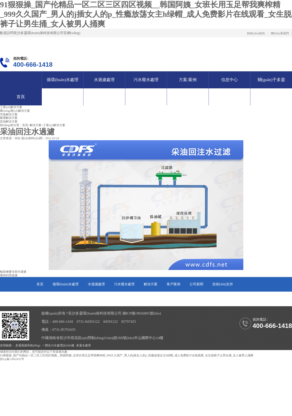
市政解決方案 (9, 114)
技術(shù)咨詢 (256, 33)
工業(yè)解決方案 (11, 107)
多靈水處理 (83, 345)
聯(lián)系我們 (280, 33)
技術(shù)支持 (222, 284)
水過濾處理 (104, 79)
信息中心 (229, 79)
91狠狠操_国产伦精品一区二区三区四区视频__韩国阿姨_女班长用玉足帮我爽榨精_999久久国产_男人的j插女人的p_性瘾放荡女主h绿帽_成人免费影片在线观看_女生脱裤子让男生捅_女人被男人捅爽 (146, 14)
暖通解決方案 (9, 118)
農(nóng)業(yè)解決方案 (15, 110)
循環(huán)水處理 (62, 79)
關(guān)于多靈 (47, 299)
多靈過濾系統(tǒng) (27, 345)
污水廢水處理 (146, 79)
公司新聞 (196, 284)
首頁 (21, 96)
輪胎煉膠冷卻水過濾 (13, 271)
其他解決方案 (9, 121)
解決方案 (35, 125)
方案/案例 (188, 79)
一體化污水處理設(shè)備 (58, 345)
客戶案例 (173, 284)
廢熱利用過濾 (9, 275)
